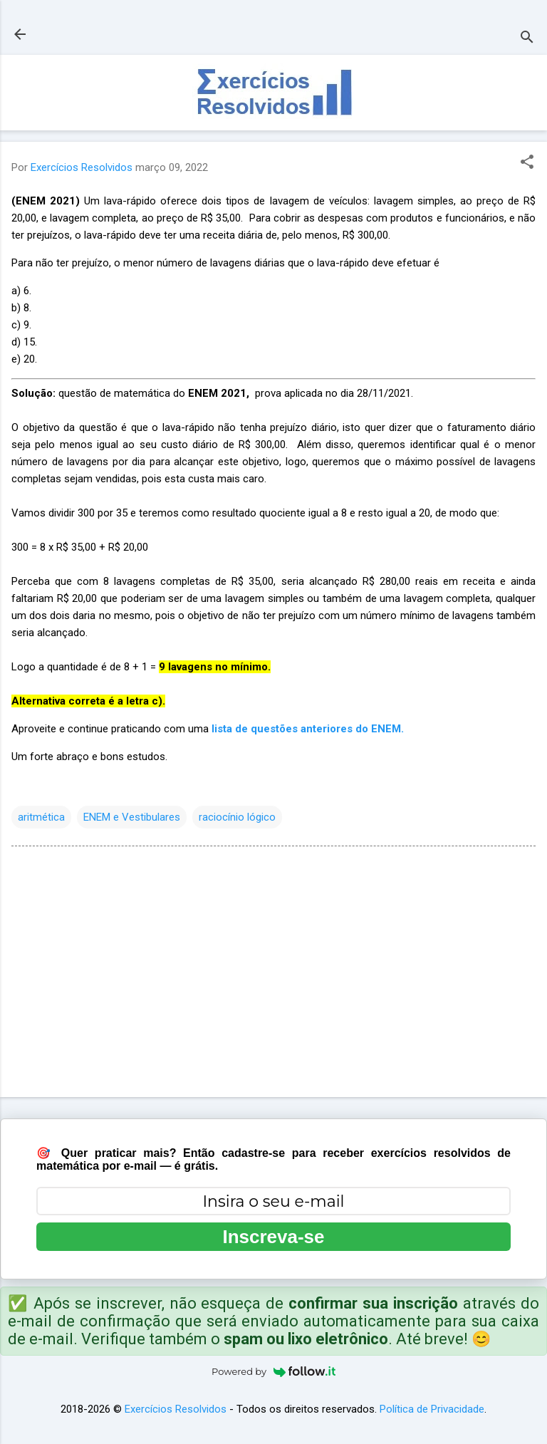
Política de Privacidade (432, 1409)
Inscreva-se (273, 1236)
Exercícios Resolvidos (175, 1409)
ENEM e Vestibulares (131, 817)
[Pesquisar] (527, 39)
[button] (527, 163)
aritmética (41, 817)
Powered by (273, 1371)
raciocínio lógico (237, 817)
